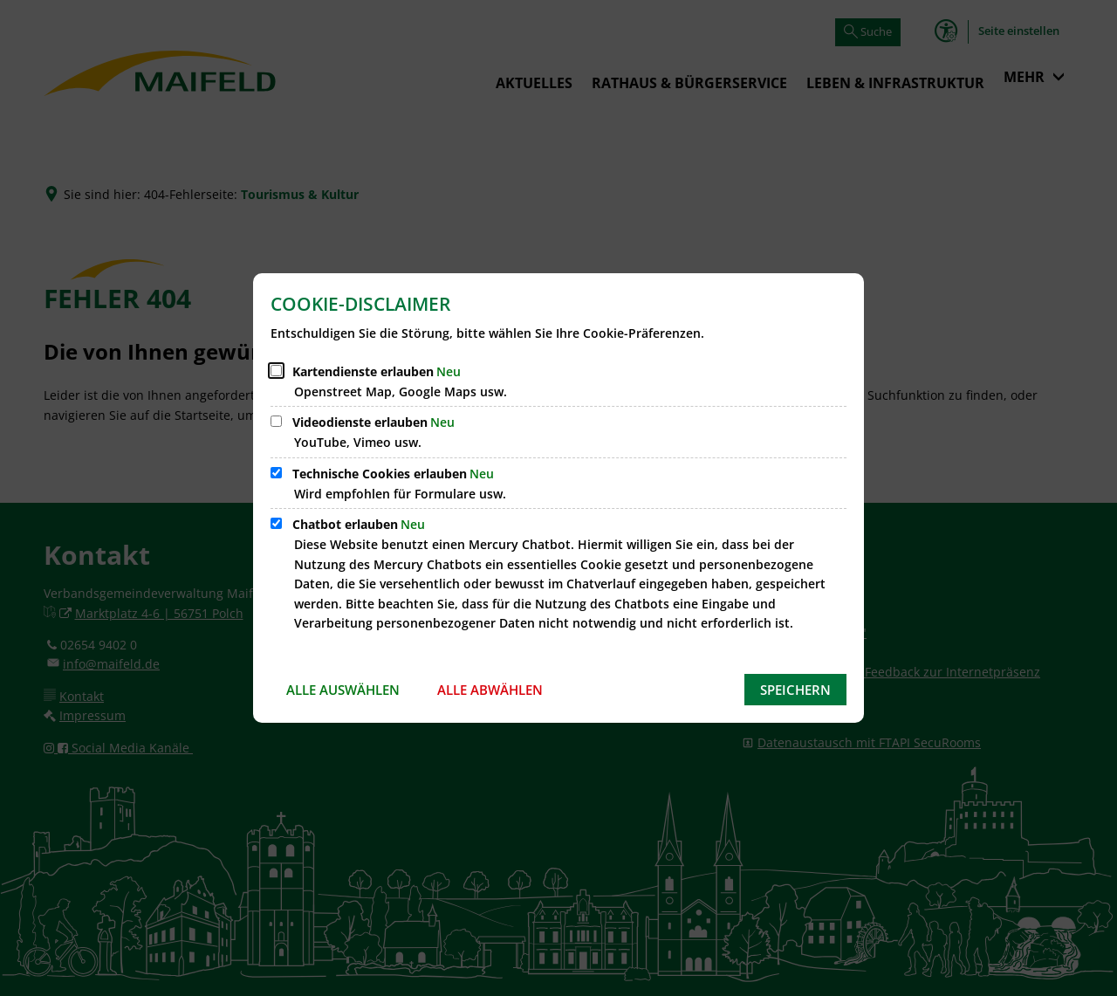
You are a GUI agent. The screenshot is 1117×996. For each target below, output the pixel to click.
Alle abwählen (490, 689)
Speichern (795, 689)
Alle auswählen (343, 689)
